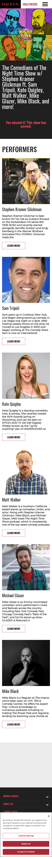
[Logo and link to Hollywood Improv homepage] (10, 4)
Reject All (25, 844)
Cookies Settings (26, 836)
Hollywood (30, 4)
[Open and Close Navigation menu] (47, 4)
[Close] (49, 816)
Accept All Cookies (26, 852)
